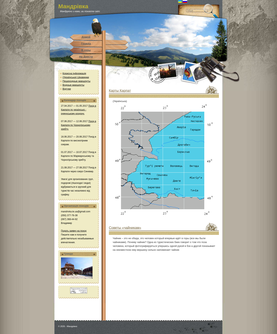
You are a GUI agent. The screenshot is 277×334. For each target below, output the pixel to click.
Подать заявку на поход (73, 230)
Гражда (86, 43)
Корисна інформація (74, 73)
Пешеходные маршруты (76, 81)
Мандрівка (73, 6)
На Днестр (86, 56)
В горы (86, 50)
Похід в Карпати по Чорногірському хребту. (78, 125)
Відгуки (67, 88)
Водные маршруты (73, 85)
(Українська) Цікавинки (76, 77)
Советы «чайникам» (125, 228)
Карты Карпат (120, 91)
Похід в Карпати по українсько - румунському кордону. (78, 110)
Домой (86, 37)
